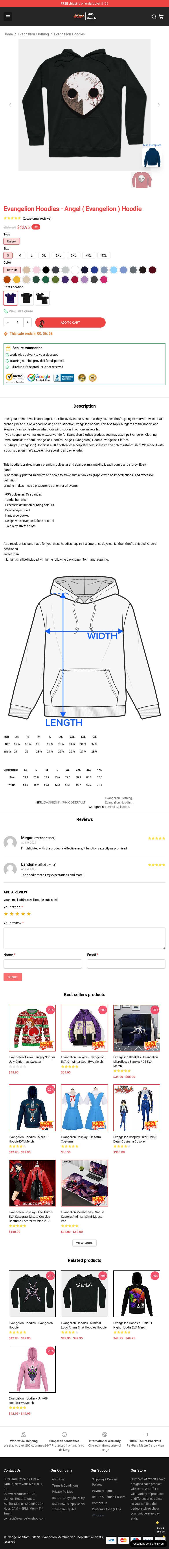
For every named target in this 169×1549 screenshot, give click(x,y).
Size (6, 248)
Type (7, 234)
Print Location (13, 287)
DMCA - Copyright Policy (68, 1498)
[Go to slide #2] (50, 180)
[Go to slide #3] (73, 180)
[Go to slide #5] (118, 180)
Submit (13, 977)
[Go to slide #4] (96, 180)
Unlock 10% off (161, 1530)
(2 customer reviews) (37, 218)
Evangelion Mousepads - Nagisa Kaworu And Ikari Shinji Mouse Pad (83, 1216)
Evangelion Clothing (33, 34)
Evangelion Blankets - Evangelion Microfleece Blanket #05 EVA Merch (135, 1061)
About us (58, 1479)
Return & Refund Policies (108, 1497)
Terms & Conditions (65, 1485)
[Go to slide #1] (27, 180)
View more (84, 1243)
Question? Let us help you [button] (148, 1543)
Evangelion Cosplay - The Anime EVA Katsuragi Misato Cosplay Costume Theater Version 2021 (30, 1216)
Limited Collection (117, 807)
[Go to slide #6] (141, 180)
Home (8, 34)
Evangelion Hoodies (69, 34)
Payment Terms (102, 1491)
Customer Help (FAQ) (106, 1509)
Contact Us (99, 1503)
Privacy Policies (62, 1491)
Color (7, 262)
